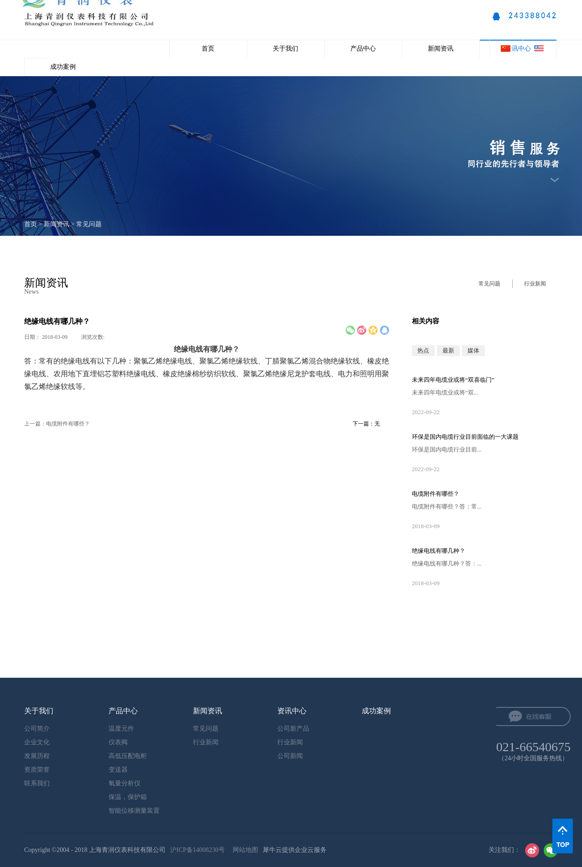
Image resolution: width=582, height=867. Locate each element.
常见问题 (89, 224)
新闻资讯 (56, 224)
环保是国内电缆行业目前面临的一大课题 (465, 437)
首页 (208, 48)
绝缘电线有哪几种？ (438, 551)
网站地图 (243, 849)
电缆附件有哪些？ (435, 494)
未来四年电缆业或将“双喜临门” (453, 380)
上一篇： (57, 424)
